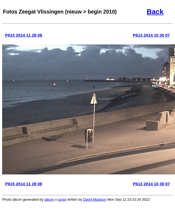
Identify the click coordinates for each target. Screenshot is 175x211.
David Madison (94, 199)
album (49, 199)
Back (155, 12)
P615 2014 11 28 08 (23, 35)
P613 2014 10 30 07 (151, 35)
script (62, 199)
